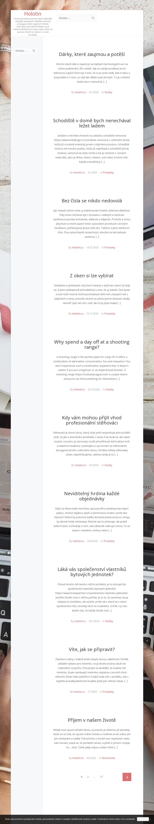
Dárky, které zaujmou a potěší (92, 54)
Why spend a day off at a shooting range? (91, 344)
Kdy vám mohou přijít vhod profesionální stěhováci (92, 420)
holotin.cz (80, 92)
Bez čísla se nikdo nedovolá (92, 200)
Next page (127, 777)
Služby (108, 92)
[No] (150, 819)
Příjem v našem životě (92, 720)
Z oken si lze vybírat (92, 275)
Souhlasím (143, 819)
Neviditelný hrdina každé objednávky (91, 496)
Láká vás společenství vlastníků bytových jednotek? (92, 572)
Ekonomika (108, 758)
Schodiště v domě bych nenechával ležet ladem (92, 123)
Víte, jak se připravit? (92, 649)
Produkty (108, 172)
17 (102, 776)
